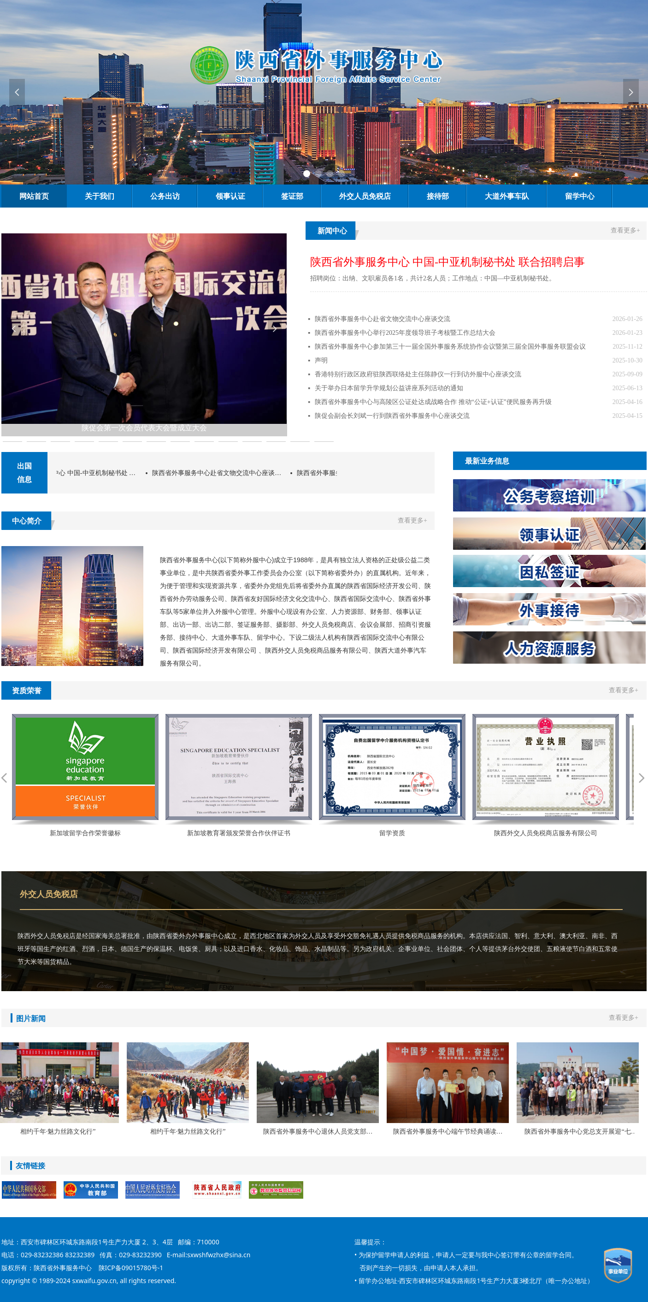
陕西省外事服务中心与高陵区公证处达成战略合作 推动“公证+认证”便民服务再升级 (433, 401)
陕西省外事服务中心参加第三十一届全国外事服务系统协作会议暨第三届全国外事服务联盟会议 (450, 346)
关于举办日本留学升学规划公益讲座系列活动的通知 (389, 388)
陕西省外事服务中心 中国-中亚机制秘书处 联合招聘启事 (82, 473)
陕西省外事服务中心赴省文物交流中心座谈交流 (382, 318)
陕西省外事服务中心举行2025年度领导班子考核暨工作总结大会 (405, 332)
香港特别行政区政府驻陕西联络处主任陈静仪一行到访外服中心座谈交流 (418, 374)
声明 (321, 360)
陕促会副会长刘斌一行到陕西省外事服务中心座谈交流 (392, 415)
